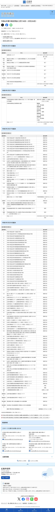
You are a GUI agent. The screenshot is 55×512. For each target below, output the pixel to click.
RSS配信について (32, 503)
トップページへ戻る (34, 460)
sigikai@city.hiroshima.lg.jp (39, 450)
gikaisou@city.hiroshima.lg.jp (13, 439)
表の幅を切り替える (6, 50)
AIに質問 (48, 510)
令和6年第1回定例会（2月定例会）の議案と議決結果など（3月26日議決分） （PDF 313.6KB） (26, 417)
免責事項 (25, 503)
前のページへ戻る (22, 460)
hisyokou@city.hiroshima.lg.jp (40, 441)
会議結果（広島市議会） (36, 5)
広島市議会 (16, 5)
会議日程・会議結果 (25, 5)
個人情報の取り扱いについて (15, 503)
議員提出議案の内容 (7, 40)
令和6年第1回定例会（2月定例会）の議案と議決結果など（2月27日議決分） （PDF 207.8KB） (26, 415)
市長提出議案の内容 (7, 36)
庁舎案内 (6, 477)
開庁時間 (7, 483)
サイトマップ (4, 503)
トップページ (10, 5)
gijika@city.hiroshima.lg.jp (12, 450)
